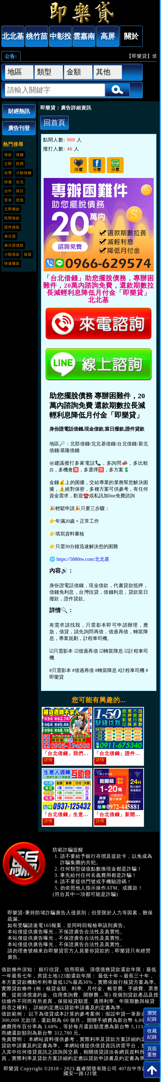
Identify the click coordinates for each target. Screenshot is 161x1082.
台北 (20, 182)
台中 (8, 191)
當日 (20, 191)
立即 (8, 164)
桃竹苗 (37, 36)
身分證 (10, 236)
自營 (8, 173)
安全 (8, 200)
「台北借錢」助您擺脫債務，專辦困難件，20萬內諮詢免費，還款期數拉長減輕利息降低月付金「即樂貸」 (80, 12)
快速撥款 (12, 263)
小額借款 (12, 254)
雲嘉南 (84, 36)
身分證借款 (14, 245)
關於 (131, 36)
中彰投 (60, 36)
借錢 (20, 155)
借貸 (28, 254)
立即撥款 (12, 209)
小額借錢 (24, 173)
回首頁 (54, 122)
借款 (8, 155)
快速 (8, 182)
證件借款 (12, 227)
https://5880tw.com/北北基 (83, 559)
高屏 (108, 36)
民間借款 (12, 218)
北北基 (13, 36)
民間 (20, 164)
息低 (20, 200)
